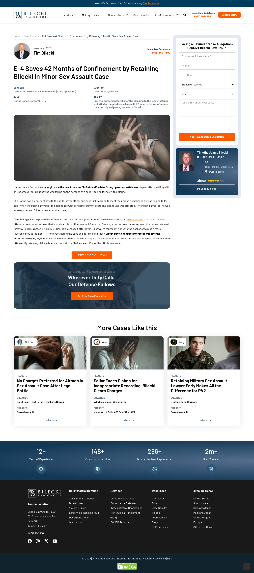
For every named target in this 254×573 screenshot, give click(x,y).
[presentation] (204, 124)
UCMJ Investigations (122, 498)
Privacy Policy (158, 558)
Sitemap (121, 558)
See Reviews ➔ (151, 3)
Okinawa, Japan (202, 507)
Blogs (155, 522)
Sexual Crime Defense (82, 498)
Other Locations (202, 527)
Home (17, 36)
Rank (17, 97)
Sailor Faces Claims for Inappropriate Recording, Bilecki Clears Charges (124, 385)
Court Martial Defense (123, 503)
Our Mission (76, 522)
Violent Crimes (77, 507)
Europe (197, 522)
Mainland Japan (202, 512)
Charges (19, 88)
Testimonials (159, 517)
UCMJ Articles (160, 527)
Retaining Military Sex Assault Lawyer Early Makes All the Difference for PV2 (199, 385)
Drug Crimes (76, 503)
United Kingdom (202, 517)
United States (201, 498)
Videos (156, 512)
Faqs (154, 503)
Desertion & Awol (79, 517)
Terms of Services (138, 558)
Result (98, 97)
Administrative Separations (126, 507)
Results (22, 375)
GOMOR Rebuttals (121, 522)
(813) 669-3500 (203, 16)
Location (99, 88)
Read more (50, 420)
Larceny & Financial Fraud (84, 512)
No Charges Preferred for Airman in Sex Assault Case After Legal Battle (50, 385)
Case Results (31, 36)
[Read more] (50, 352)
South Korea (200, 503)
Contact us (158, 498)
